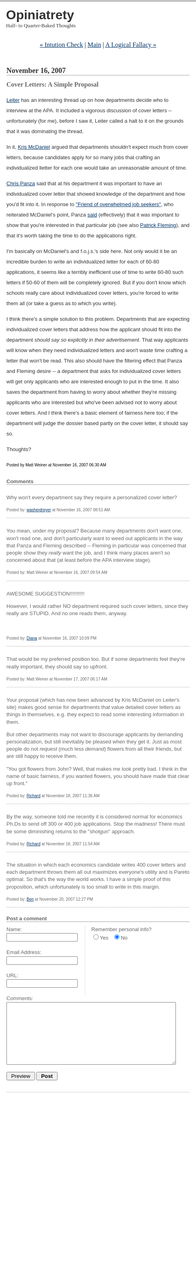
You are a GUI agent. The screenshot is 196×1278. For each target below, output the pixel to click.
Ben (30, 899)
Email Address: (23, 952)
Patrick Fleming (158, 225)
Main (94, 44)
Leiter (13, 100)
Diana (32, 638)
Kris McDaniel (34, 147)
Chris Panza (20, 183)
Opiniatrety (40, 15)
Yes (104, 938)
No (124, 938)
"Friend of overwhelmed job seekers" (118, 204)
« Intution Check (61, 44)
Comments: (19, 998)
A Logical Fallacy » (131, 44)
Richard (33, 796)
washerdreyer (39, 510)
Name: (14, 929)
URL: (12, 975)
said (92, 215)
